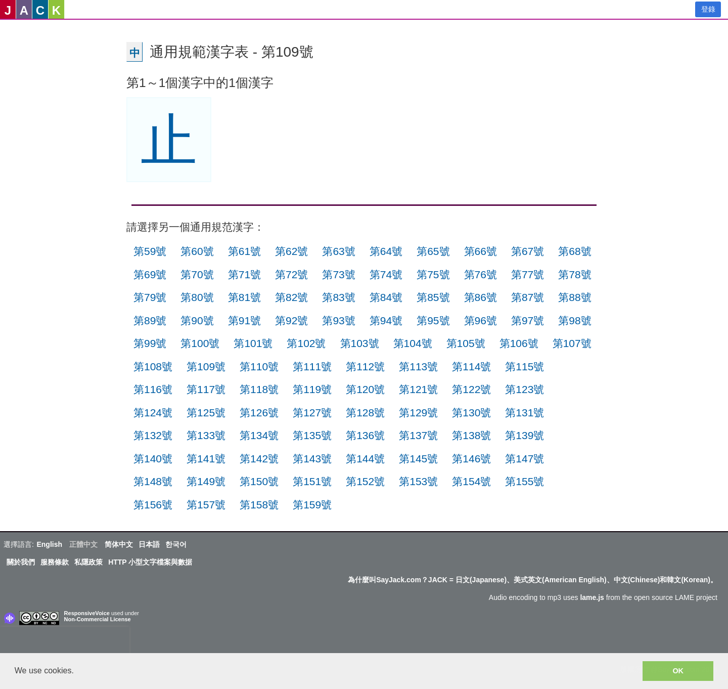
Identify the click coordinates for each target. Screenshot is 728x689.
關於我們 (21, 562)
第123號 (524, 389)
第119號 (312, 389)
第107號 (572, 343)
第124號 (152, 412)
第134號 (259, 435)
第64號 (386, 251)
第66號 (480, 251)
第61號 (244, 251)
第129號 (418, 412)
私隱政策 (88, 562)
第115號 (524, 366)
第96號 (480, 320)
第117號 (206, 389)
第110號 (259, 366)
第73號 (338, 274)
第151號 (312, 481)
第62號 (291, 251)
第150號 (259, 481)
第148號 (152, 481)
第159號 (312, 504)
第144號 (365, 458)
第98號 (574, 320)
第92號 (291, 320)
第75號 (433, 274)
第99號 (149, 343)
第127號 (312, 412)
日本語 (149, 544)
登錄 (708, 9)
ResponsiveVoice (87, 613)
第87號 (527, 297)
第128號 (365, 412)
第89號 (149, 320)
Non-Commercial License (97, 619)
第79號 (149, 297)
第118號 (259, 389)
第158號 (259, 504)
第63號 (338, 251)
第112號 (365, 366)
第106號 (518, 343)
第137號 (418, 435)
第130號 (471, 412)
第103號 (359, 343)
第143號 (312, 458)
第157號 (206, 504)
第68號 (574, 251)
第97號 (527, 320)
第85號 (433, 297)
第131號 (524, 412)
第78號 (574, 274)
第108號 (152, 366)
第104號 (412, 343)
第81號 (244, 297)
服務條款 (54, 562)
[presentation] (64, 642)
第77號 (527, 274)
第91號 (244, 320)
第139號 (524, 435)
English (49, 544)
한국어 (176, 544)
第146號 (471, 458)
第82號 (291, 297)
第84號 (386, 297)
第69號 (149, 274)
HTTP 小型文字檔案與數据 (150, 562)
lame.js (592, 597)
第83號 (338, 297)
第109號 (206, 366)
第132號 (152, 435)
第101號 (253, 343)
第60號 (196, 251)
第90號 (196, 320)
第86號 (480, 297)
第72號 (291, 274)
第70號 (196, 274)
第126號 (259, 412)
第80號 (196, 297)
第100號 (199, 343)
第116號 (152, 389)
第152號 (365, 481)
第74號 (386, 274)
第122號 (471, 389)
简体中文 (119, 544)
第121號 (418, 389)
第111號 (312, 366)
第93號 (338, 320)
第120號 (365, 389)
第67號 (527, 251)
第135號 (312, 435)
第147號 (524, 458)
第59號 (149, 251)
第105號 (465, 343)
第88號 (574, 297)
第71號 (244, 274)
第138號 (471, 435)
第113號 (418, 366)
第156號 (152, 504)
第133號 (206, 435)
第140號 (152, 458)
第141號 (206, 458)
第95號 (433, 320)
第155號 (524, 481)
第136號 (365, 435)
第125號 (206, 412)
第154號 (471, 481)
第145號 (418, 458)
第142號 (259, 458)
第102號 (306, 343)
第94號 (386, 320)
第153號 (418, 481)
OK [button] (678, 671)
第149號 (206, 481)
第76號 (480, 274)
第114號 (471, 366)
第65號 (433, 251)
